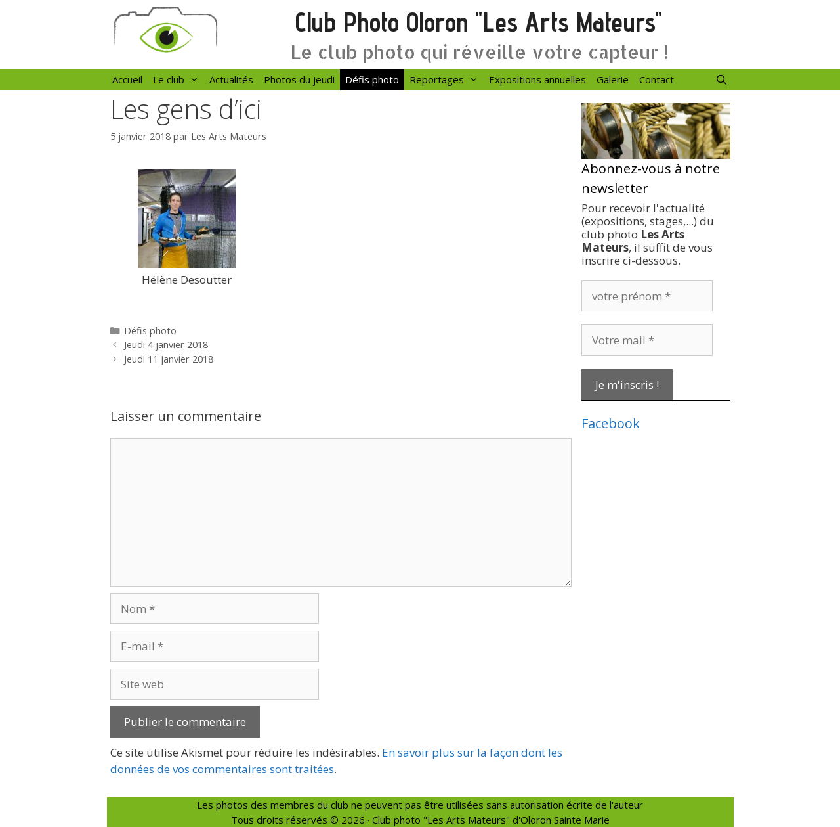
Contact (656, 79)
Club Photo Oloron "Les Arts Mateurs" (478, 22)
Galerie (613, 79)
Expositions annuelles (537, 79)
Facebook (610, 423)
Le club (178, 79)
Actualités (231, 79)
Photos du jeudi (299, 79)
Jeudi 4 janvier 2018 (166, 344)
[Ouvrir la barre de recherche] (721, 79)
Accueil (127, 79)
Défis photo (372, 79)
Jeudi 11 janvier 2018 (168, 359)
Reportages (447, 79)
